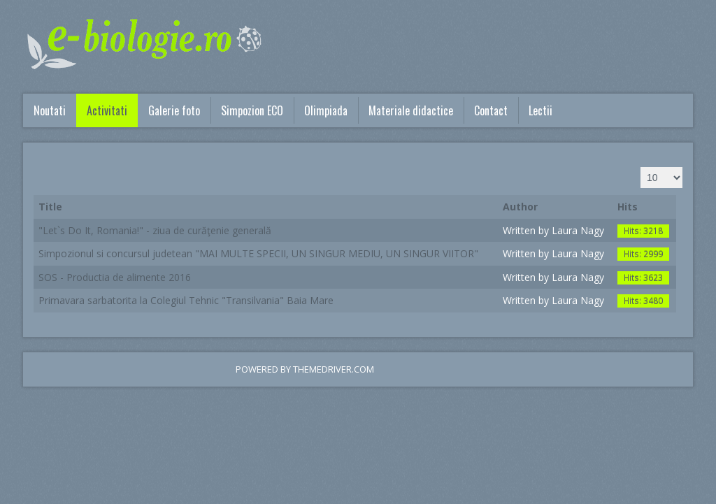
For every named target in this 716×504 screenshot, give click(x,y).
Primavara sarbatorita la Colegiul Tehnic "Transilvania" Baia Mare (186, 300)
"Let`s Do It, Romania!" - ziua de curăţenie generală (154, 230)
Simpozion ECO (252, 110)
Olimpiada (326, 110)
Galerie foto (174, 110)
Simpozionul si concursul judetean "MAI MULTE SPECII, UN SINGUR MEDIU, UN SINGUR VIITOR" (258, 253)
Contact (491, 110)
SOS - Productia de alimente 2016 (114, 277)
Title (50, 206)
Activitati (107, 110)
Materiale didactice (410, 110)
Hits (627, 206)
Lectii (540, 110)
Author (520, 206)
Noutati (50, 110)
